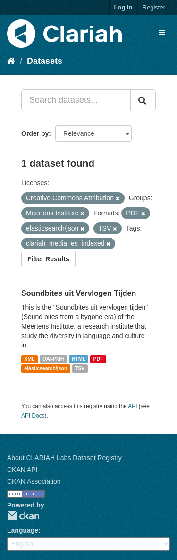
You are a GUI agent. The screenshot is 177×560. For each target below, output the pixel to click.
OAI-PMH (53, 359)
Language (22, 530)
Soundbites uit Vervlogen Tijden (78, 293)
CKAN (23, 516)
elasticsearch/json (45, 368)
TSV (79, 368)
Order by (35, 133)
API (132, 406)
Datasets (44, 61)
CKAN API (22, 469)
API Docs (33, 415)
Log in (123, 7)
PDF (98, 359)
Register (154, 7)
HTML (78, 359)
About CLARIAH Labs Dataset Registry (64, 458)
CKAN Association (34, 481)
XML (29, 359)
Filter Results (48, 259)
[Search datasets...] (76, 100)
